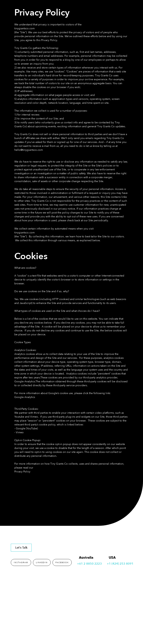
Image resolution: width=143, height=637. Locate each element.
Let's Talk (21, 548)
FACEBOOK (62, 562)
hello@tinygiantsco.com (28, 150)
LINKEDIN (42, 562)
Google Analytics (24, 397)
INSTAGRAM (21, 562)
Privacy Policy (22, 471)
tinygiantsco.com (24, 28)
